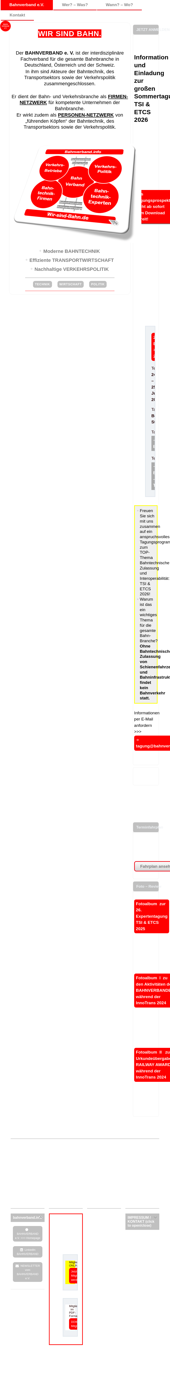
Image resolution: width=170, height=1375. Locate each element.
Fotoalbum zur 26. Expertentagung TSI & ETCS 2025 (152, 916)
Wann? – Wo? (119, 4)
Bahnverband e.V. (26, 4)
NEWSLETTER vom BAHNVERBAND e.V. (28, 1272)
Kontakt (17, 15)
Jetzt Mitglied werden (76, 1275)
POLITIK (98, 284)
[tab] (28, 1218)
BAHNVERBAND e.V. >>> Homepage (27, 1236)
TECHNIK (42, 284)
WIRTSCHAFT (70, 284)
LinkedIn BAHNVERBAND (27, 1252)
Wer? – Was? (75, 4)
